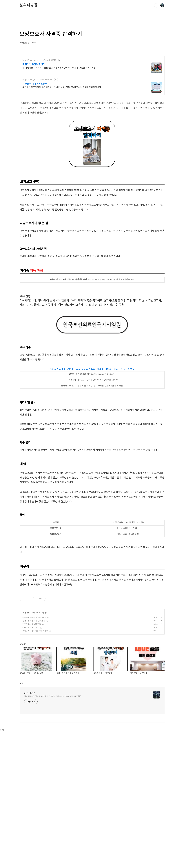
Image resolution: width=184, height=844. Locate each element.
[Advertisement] (92, 608)
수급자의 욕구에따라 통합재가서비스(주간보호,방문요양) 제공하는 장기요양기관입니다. (61, 87)
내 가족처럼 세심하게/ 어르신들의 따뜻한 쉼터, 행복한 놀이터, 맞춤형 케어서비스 (59, 67)
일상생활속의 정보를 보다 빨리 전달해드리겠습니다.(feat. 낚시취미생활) (52, 733)
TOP (2, 767)
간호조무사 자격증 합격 (31, 661)
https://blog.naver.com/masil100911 (39, 60)
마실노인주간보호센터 (33, 64)
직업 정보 (26, 650)
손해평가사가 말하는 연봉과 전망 (35, 668)
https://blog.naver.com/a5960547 (37, 79)
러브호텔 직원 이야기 (30, 665)
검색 (156, 5)
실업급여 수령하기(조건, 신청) (34, 655)
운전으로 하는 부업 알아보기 (33, 658)
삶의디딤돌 (29, 5)
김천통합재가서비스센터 (35, 83)
